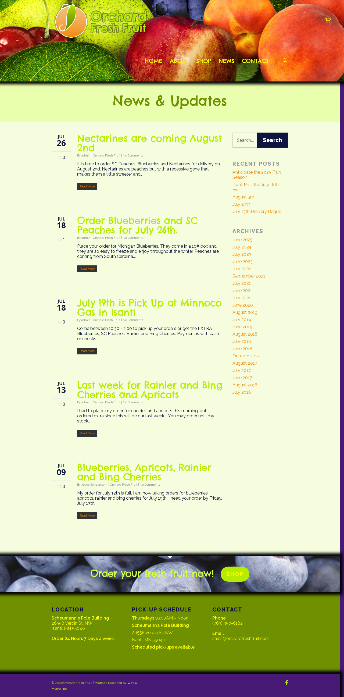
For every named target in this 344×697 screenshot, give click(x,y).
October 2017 (246, 355)
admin (86, 155)
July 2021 (241, 283)
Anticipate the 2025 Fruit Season (256, 175)
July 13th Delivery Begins (256, 211)
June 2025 (242, 239)
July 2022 (241, 268)
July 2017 (241, 370)
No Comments (133, 155)
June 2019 (242, 326)
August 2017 (244, 363)
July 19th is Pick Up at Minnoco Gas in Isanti (149, 307)
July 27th (241, 204)
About (179, 61)
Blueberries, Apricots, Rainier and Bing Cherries (144, 472)
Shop (203, 61)
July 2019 (241, 319)
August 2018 (244, 334)
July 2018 (241, 341)
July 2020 (242, 297)
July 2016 (241, 392)
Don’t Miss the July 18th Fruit (255, 187)
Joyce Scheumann (94, 484)
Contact (255, 61)
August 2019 (244, 312)
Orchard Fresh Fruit (106, 155)
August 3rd (243, 197)
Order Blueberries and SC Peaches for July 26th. (137, 225)
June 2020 (242, 305)
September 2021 (248, 276)
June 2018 (242, 348)
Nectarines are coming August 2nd (149, 143)
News (226, 61)
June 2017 (242, 377)
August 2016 (244, 384)
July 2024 (242, 247)
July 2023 (241, 254)
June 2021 (242, 290)
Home (153, 61)
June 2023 (242, 261)
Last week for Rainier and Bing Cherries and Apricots (149, 389)
